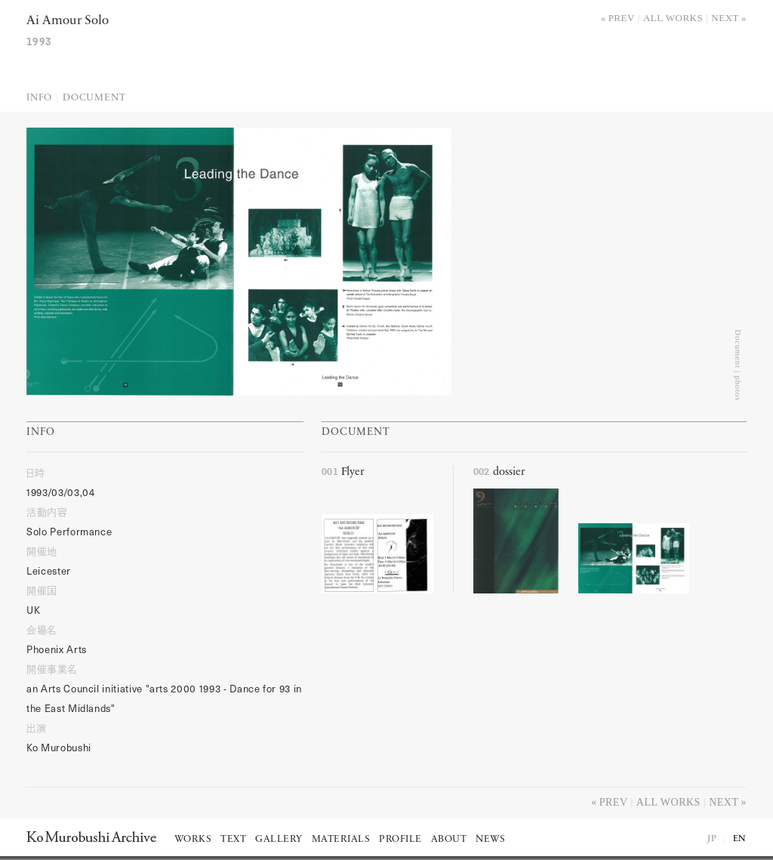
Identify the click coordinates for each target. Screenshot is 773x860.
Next (725, 17)
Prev (621, 17)
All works (673, 17)
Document (94, 98)
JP (711, 838)
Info (39, 98)
